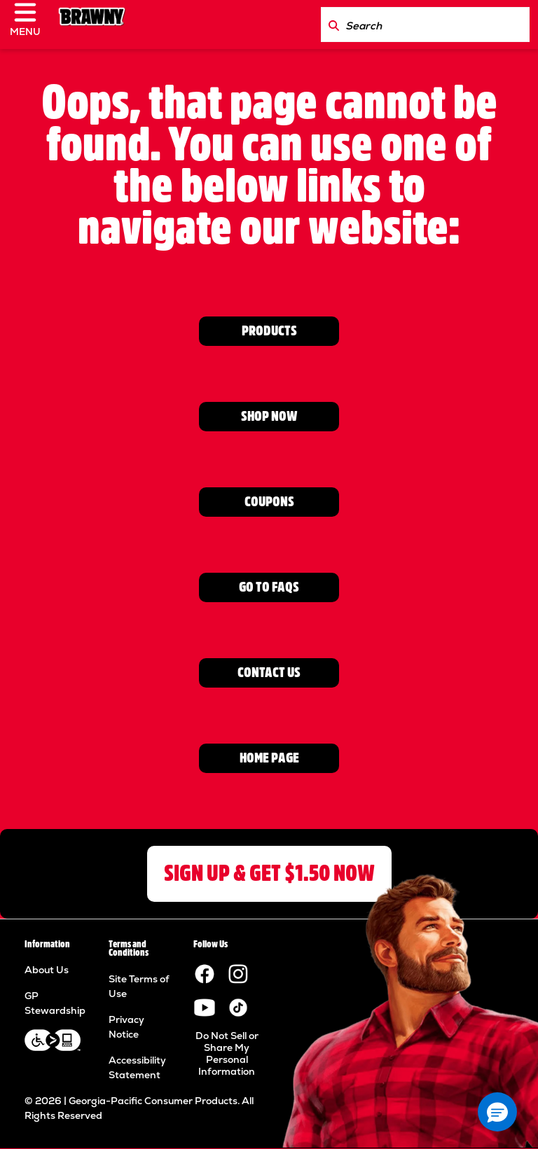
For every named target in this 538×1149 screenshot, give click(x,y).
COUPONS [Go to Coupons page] (269, 501)
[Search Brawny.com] (334, 24)
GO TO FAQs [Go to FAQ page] (269, 587)
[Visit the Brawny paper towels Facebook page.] (204, 973)
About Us (47, 969)
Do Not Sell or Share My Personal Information (226, 1053)
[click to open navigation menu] (30, 24)
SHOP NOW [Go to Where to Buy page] (269, 416)
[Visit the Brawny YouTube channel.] (204, 1007)
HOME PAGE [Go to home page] (269, 758)
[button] (497, 1111)
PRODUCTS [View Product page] (269, 330)
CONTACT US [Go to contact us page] (269, 672)
